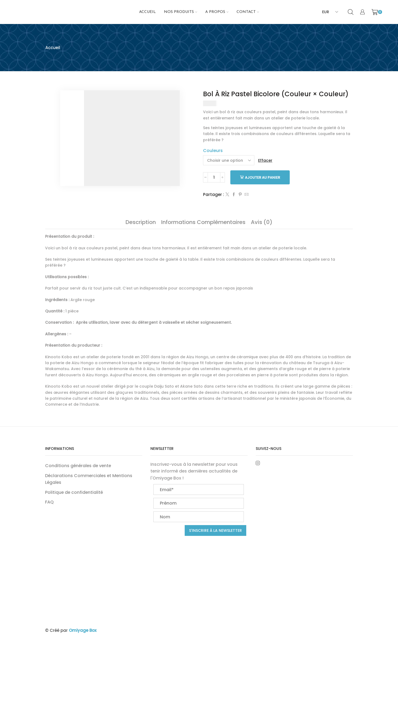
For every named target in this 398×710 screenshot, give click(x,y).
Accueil (147, 12)
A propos (216, 12)
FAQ (49, 502)
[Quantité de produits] (214, 177)
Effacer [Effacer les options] (265, 160)
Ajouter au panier (262, 177)
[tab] (140, 222)
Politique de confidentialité (74, 492)
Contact (248, 12)
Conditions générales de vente (78, 466)
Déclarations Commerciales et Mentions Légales (88, 479)
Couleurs (213, 150)
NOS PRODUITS (180, 12)
